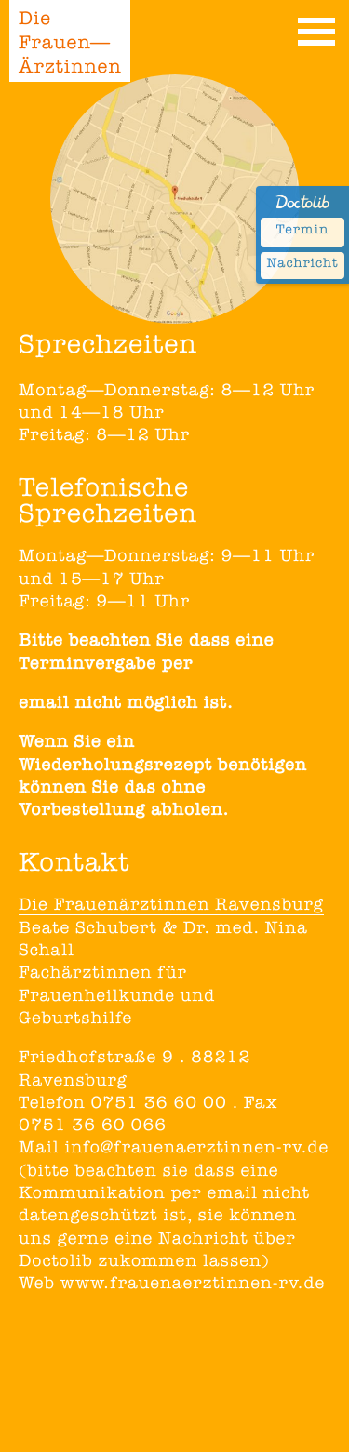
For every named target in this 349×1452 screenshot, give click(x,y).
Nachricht (302, 265)
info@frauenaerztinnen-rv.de (196, 1149)
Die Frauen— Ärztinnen (70, 45)
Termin (302, 231)
